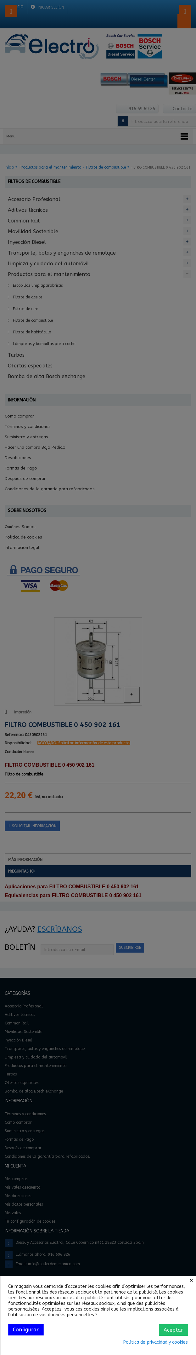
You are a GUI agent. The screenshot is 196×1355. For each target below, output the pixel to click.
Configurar (26, 1330)
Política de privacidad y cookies (155, 1342)
